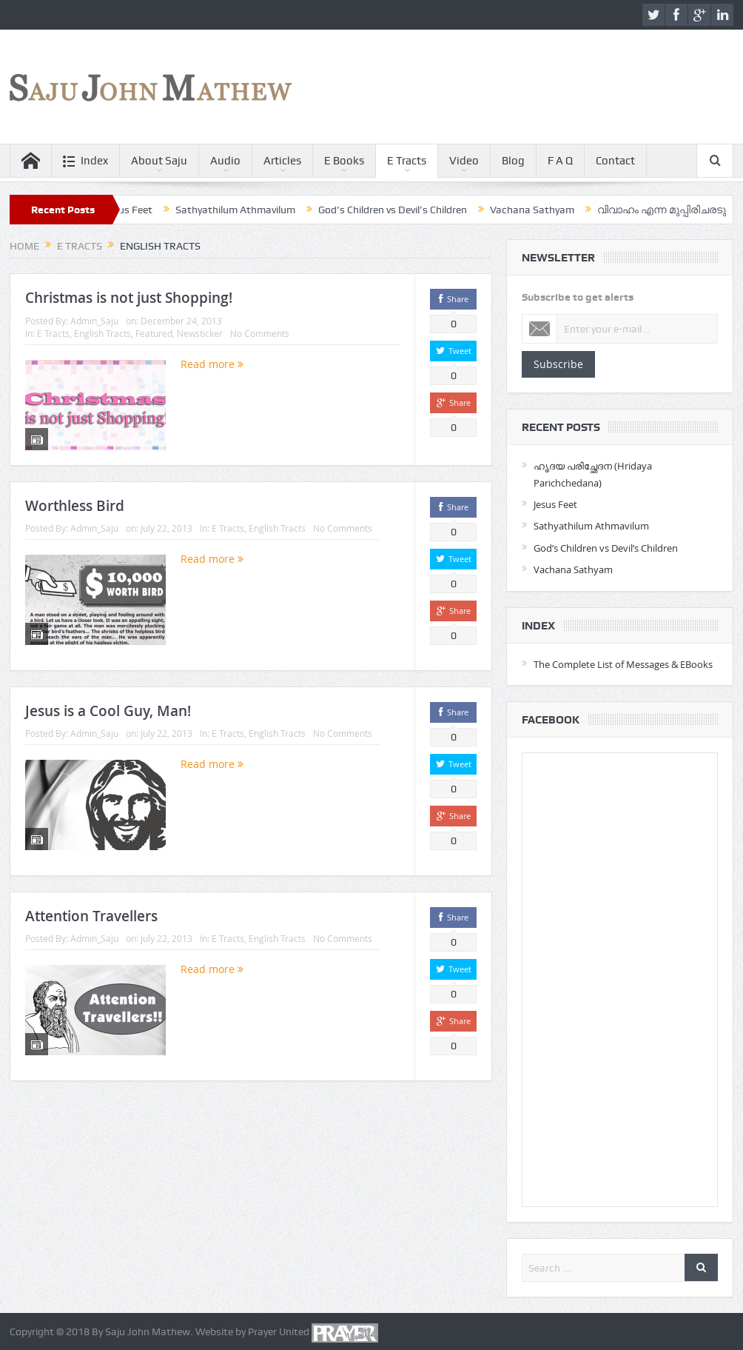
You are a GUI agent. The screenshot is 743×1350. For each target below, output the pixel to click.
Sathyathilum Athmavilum (246, 209)
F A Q (560, 160)
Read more (212, 364)
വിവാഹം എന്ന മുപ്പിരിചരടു (672, 209)
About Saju (159, 160)
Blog (513, 160)
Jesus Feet (139, 209)
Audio (225, 160)
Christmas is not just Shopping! (128, 297)
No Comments (259, 333)
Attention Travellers (91, 916)
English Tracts (102, 333)
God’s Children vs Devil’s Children (403, 209)
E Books (344, 160)
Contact (615, 160)
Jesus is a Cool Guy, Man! (108, 711)
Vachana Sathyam (543, 209)
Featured (153, 333)
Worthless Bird (74, 505)
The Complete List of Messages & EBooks (623, 664)
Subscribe (558, 364)
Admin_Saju (94, 321)
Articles (282, 160)
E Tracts (406, 160)
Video (464, 160)
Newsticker (200, 333)
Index (85, 161)
